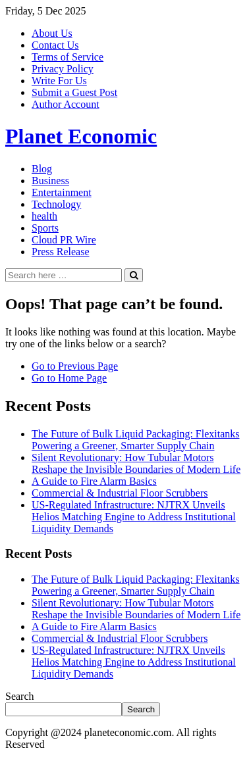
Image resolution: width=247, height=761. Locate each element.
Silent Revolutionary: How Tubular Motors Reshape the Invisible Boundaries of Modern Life (136, 463)
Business (50, 180)
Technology (56, 204)
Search (19, 696)
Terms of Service (67, 56)
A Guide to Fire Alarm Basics (94, 481)
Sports (45, 227)
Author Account (65, 104)
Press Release (61, 251)
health (44, 216)
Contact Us (55, 45)
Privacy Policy (63, 68)
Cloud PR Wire (64, 239)
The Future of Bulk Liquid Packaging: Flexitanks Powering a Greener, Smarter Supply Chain (136, 439)
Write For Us (59, 80)
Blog (42, 168)
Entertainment (62, 192)
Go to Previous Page (75, 366)
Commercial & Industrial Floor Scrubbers (120, 493)
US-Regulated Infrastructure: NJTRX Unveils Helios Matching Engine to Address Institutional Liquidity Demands (134, 516)
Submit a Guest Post (74, 92)
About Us (52, 33)
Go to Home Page (69, 377)
